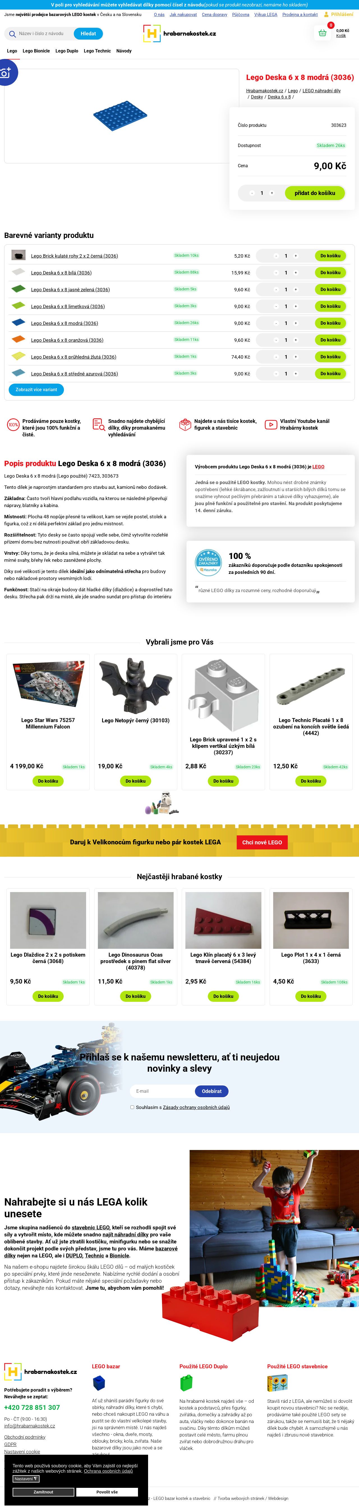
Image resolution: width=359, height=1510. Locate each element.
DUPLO (74, 1255)
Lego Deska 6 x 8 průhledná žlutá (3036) (73, 357)
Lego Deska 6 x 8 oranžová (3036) (67, 340)
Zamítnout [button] (43, 1492)
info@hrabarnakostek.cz (29, 1426)
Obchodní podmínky (24, 1437)
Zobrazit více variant (36, 389)
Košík (341, 35)
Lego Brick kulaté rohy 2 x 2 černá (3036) (74, 256)
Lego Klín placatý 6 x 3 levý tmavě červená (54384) (223, 958)
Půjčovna (240, 14)
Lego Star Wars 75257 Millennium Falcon (48, 723)
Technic (94, 1255)
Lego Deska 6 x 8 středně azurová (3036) (74, 374)
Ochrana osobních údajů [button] (108, 1471)
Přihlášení (342, 14)
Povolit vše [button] (107, 1492)
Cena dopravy (214, 14)
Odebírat (212, 1091)
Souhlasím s (180, 1107)
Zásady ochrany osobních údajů (196, 1107)
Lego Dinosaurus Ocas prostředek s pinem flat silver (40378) (135, 961)
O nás (159, 14)
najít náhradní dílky (126, 1234)
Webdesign (278, 1498)
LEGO (318, 466)
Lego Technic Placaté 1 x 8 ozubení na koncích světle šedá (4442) (311, 726)
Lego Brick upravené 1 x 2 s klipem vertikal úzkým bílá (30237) (223, 746)
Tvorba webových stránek (241, 1498)
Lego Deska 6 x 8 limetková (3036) (68, 306)
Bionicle (119, 1255)
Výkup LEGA (265, 14)
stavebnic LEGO (90, 1227)
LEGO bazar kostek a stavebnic (181, 1498)
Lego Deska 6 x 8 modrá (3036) (64, 323)
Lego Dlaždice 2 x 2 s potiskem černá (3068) (48, 958)
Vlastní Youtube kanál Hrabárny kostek (297, 424)
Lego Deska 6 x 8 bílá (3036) (61, 273)
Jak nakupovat (183, 14)
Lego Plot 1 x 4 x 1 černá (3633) (311, 958)
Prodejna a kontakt (300, 14)
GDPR (10, 1444)
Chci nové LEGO (262, 842)
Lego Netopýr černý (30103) (136, 720)
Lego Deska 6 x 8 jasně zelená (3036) (70, 289)
